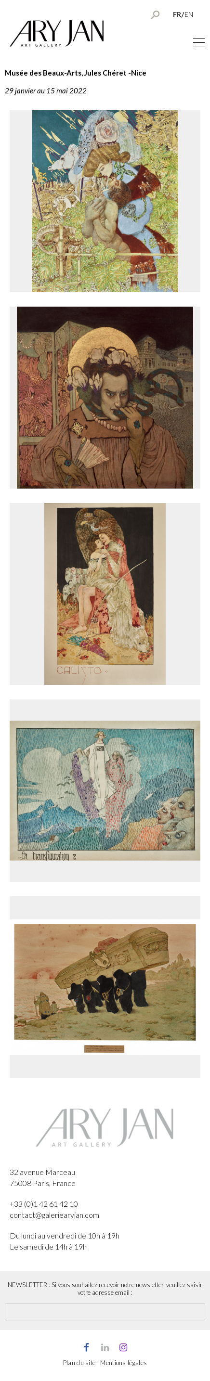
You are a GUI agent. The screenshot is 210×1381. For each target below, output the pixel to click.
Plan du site (79, 1363)
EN (188, 14)
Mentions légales (123, 1363)
